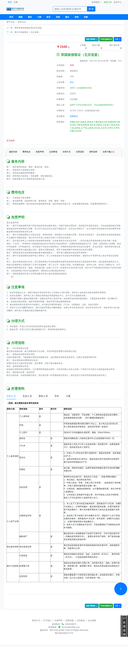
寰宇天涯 (10, 22)
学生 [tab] (56, 396)
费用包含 (26, 152)
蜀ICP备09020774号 (64, 633)
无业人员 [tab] (27, 396)
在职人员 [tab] (11, 396)
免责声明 (40, 152)
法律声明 (58, 620)
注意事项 (53, 152)
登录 (10, 2)
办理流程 (80, 152)
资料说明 (93, 152)
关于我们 (47, 620)
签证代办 (22, 22)
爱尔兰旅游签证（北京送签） (27, 32)
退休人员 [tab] (43, 396)
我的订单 (108, 2)
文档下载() (108, 152)
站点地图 (92, 620)
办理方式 (66, 152)
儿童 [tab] (68, 396)
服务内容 (13, 152)
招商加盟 (70, 620)
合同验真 (81, 620)
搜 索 (91, 9)
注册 (16, 2)
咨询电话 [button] (96, 2)
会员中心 (118, 2)
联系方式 (36, 620)
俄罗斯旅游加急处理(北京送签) (28, 28)
